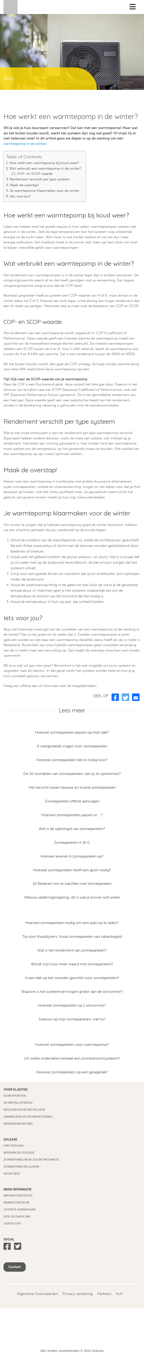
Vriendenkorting (18, 1123)
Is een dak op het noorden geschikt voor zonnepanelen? (72, 978)
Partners (104, 1294)
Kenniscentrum (16, 1202)
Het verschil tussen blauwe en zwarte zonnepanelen (72, 787)
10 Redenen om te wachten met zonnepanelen (72, 883)
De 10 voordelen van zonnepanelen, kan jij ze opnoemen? (72, 773)
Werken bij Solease (19, 1152)
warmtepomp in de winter (25, 144)
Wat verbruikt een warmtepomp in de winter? (45, 168)
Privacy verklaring (78, 1294)
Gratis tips (12, 1223)
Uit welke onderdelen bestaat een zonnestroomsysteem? (72, 1058)
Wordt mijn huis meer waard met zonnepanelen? (72, 964)
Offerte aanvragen (20, 1209)
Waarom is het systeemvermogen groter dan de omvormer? (72, 991)
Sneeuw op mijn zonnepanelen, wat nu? (72, 1019)
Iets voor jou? (20, 196)
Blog (8, 78)
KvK (119, 1294)
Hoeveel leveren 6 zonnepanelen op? (72, 856)
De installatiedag (18, 1102)
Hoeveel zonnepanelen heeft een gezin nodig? (72, 870)
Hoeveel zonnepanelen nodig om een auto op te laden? (72, 922)
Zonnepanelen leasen (21, 1166)
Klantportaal (15, 1095)
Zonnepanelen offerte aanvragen (72, 801)
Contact (14, 1267)
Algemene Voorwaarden (37, 1294)
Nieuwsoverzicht (18, 1195)
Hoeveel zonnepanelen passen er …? (72, 815)
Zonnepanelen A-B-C (72, 842)
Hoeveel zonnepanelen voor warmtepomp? (72, 1044)
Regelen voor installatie (24, 1109)
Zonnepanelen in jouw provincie (31, 1159)
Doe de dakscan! (17, 1216)
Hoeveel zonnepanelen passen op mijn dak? (72, 732)
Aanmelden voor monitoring (28, 1116)
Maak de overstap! (24, 185)
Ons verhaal (14, 1145)
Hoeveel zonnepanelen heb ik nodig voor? (72, 760)
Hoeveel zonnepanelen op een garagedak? (72, 1072)
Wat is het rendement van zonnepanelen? (72, 950)
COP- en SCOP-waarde (35, 174)
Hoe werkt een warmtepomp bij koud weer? (44, 163)
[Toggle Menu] (132, 7)
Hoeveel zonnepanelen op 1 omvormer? (72, 1005)
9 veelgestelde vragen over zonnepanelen (72, 746)
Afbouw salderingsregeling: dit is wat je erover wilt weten (72, 897)
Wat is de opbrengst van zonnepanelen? (72, 828)
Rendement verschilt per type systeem (40, 179)
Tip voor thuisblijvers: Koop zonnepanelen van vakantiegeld (72, 936)
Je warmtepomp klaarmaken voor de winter (44, 191)
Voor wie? (12, 1173)
